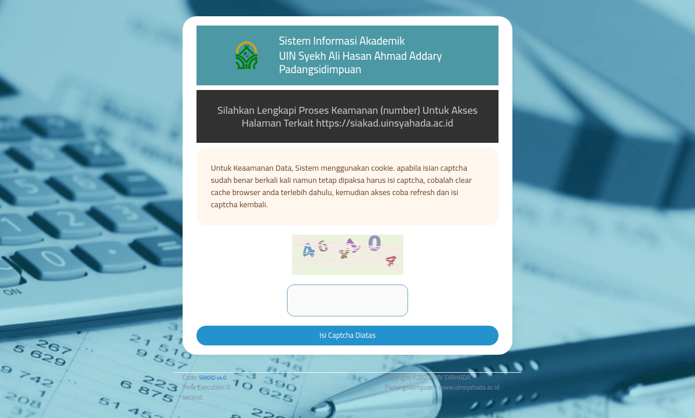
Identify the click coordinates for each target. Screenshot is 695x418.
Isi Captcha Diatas (347, 335)
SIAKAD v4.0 (212, 378)
